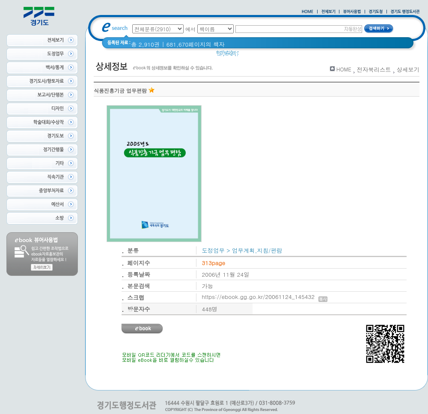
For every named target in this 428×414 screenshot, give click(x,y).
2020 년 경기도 (283, 55)
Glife (250, 55)
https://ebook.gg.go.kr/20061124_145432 (264, 297)
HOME (343, 69)
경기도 (336, 55)
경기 (315, 55)
